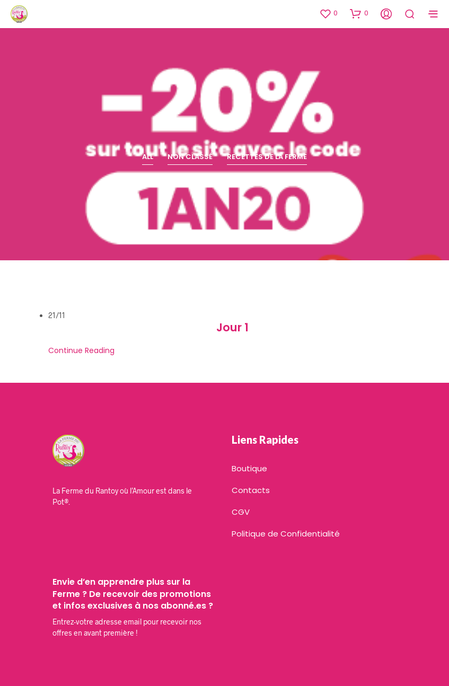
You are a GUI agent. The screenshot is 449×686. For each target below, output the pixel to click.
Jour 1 (232, 327)
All (147, 157)
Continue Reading (81, 350)
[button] (328, 13)
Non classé (190, 157)
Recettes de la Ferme (267, 157)
